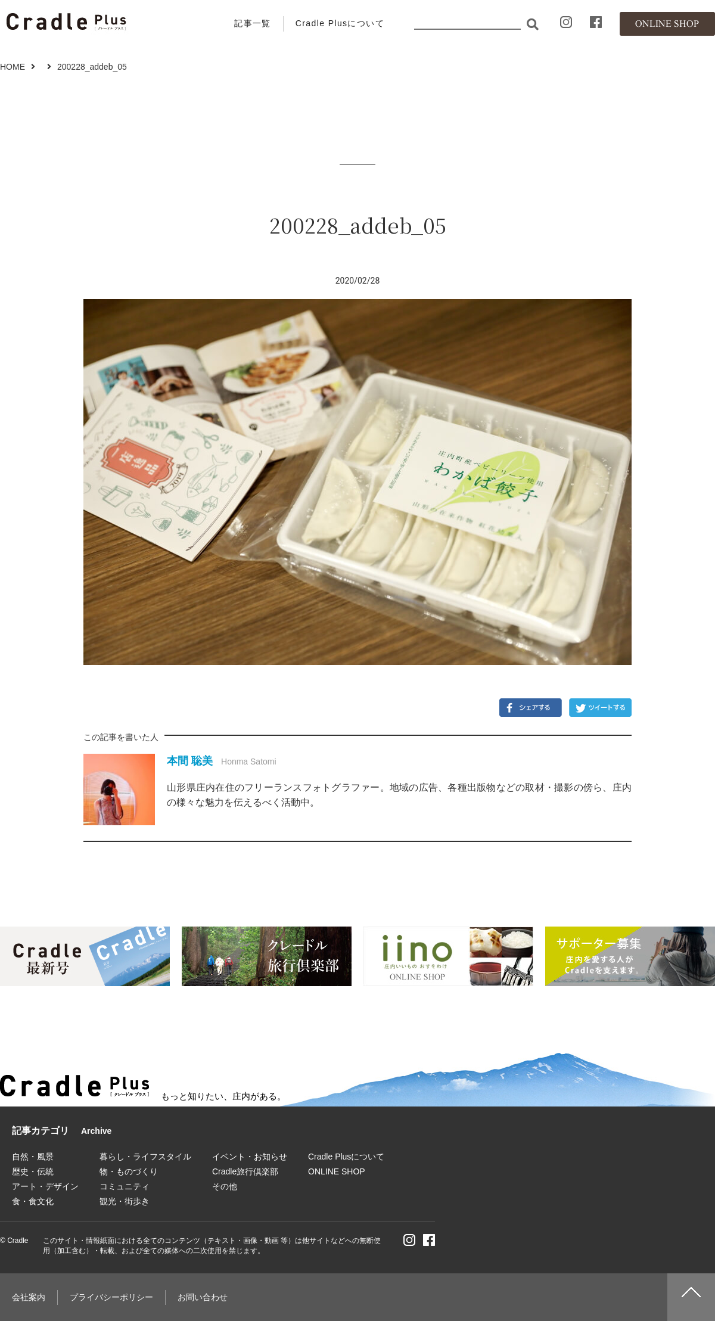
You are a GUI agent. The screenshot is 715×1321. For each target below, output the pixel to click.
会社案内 (28, 1297)
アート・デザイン (45, 1186)
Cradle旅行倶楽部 (245, 1171)
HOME (12, 67)
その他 (224, 1186)
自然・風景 (33, 1156)
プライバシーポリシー (111, 1297)
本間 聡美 (190, 761)
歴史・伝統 (33, 1171)
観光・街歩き (125, 1201)
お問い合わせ (203, 1297)
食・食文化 (33, 1201)
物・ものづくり (129, 1171)
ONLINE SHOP (336, 1171)
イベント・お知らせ (249, 1156)
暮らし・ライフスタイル (145, 1156)
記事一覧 (252, 23)
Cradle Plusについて (340, 23)
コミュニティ (125, 1186)
